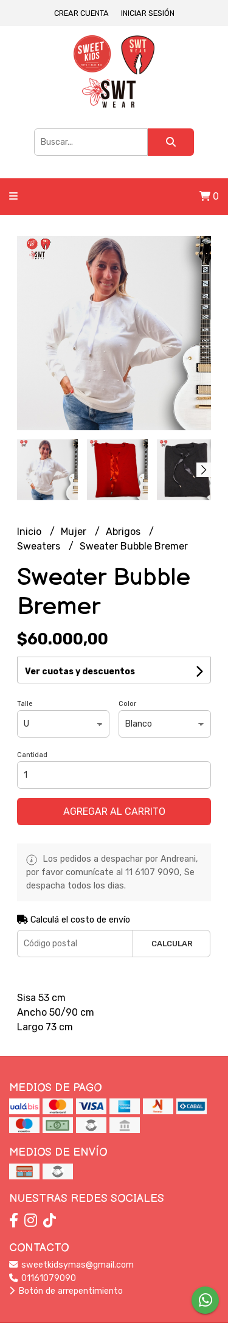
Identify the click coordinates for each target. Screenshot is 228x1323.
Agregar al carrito (114, 811)
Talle (25, 704)
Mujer (75, 531)
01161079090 (42, 1278)
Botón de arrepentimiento (66, 1291)
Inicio (30, 531)
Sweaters (40, 546)
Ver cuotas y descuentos (80, 671)
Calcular (172, 943)
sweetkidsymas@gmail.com (71, 1265)
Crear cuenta (81, 13)
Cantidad (32, 755)
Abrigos (124, 531)
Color (127, 704)
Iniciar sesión (147, 13)
